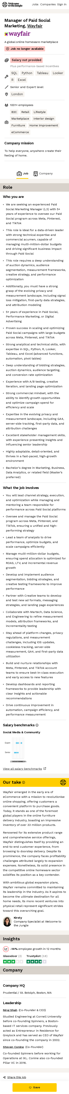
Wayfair (35, 25)
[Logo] (12, 4)
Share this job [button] (14, 1077)
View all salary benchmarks (22, 768)
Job (22, 174)
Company (43, 174)
